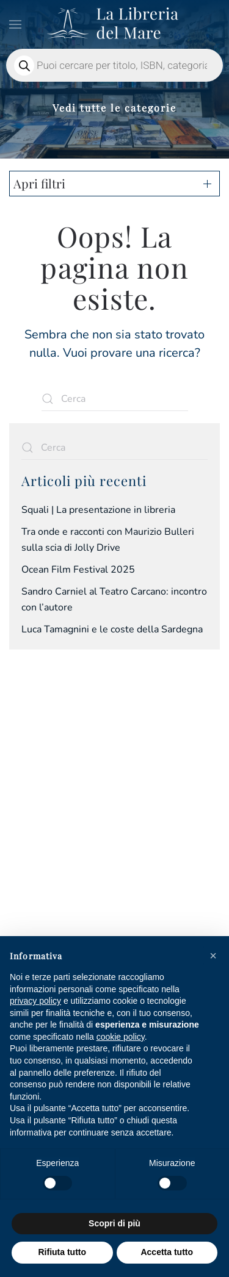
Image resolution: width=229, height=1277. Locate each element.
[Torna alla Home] (115, 24)
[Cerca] (115, 399)
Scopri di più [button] (114, 1223)
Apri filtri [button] (39, 183)
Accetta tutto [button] (166, 1252)
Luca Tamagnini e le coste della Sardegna (112, 629)
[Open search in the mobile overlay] (114, 65)
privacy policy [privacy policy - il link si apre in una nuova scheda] (35, 1001)
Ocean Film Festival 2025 (78, 569)
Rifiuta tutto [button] (62, 1252)
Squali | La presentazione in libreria (98, 510)
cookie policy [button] (120, 1037)
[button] (15, 24)
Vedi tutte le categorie (114, 107)
